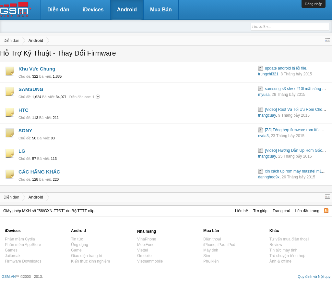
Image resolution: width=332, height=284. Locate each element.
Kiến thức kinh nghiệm (90, 261)
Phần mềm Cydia (20, 239)
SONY (25, 130)
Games (11, 250)
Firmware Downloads (23, 261)
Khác (274, 230)
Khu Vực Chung (36, 68)
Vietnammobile (150, 261)
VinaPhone (146, 239)
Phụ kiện (211, 261)
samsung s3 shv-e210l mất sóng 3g (295, 88)
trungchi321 (268, 74)
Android (127, 9)
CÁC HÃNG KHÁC (39, 171)
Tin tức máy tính (283, 250)
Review (275, 244)
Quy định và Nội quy (314, 276)
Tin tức (77, 239)
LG (21, 151)
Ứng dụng (79, 244)
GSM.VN (9, 276)
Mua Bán (161, 9)
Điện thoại (212, 239)
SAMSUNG (30, 89)
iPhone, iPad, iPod (219, 244)
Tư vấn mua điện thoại (289, 239)
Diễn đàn (58, 9)
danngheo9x (268, 177)
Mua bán (211, 230)
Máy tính (210, 250)
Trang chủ (281, 211)
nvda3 (263, 136)
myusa (263, 94)
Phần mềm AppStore (23, 244)
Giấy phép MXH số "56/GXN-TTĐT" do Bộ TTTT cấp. (49, 211)
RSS (326, 210)
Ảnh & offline (280, 261)
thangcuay (267, 115)
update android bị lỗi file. (286, 68)
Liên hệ (241, 211)
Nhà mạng (146, 231)
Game (76, 250)
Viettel (142, 250)
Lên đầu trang (307, 211)
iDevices (93, 9)
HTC (23, 110)
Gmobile (144, 255)
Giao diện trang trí (86, 255)
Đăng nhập (313, 4)
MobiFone (145, 244)
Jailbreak (12, 255)
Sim (206, 255)
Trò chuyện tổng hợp (287, 255)
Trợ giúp (260, 211)
